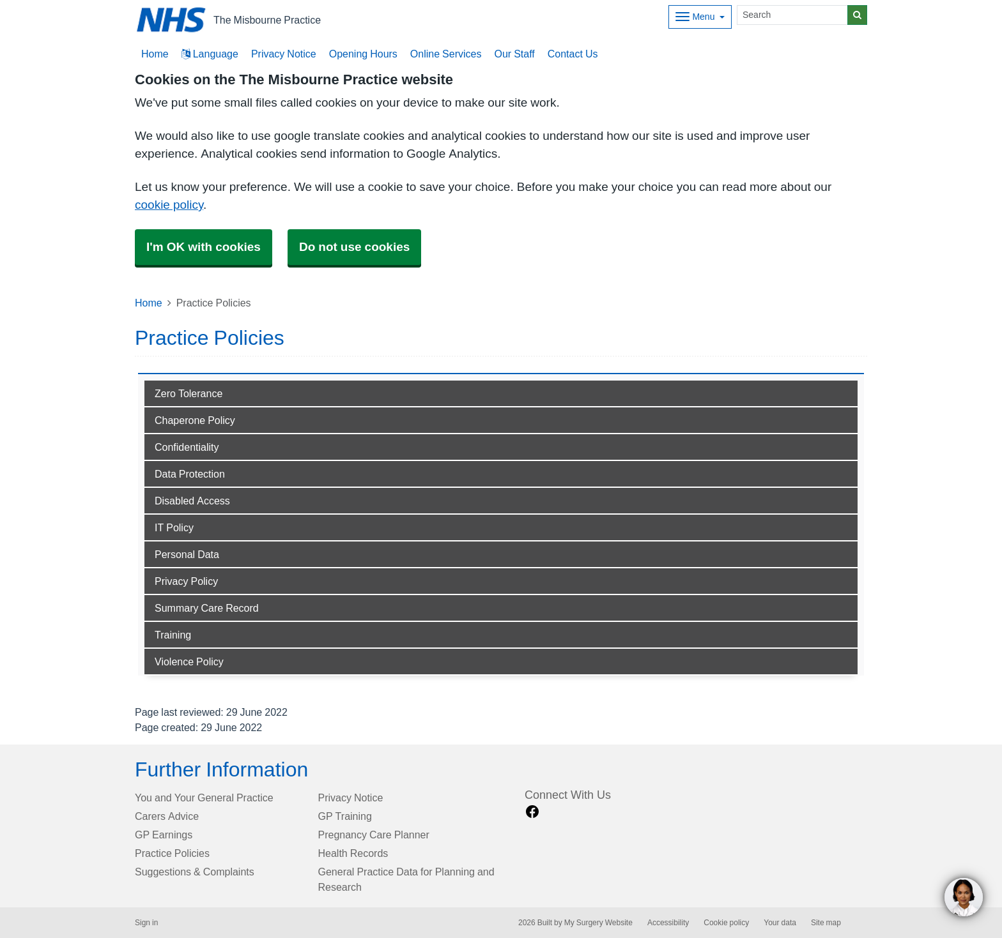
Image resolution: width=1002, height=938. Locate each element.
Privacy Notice (283, 54)
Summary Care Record (207, 608)
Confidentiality (187, 447)
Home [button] (155, 54)
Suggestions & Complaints (194, 871)
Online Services (446, 54)
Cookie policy (726, 923)
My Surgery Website (598, 923)
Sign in (146, 923)
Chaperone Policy (195, 420)
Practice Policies (172, 853)
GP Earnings (163, 834)
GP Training (345, 816)
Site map (826, 923)
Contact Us (573, 54)
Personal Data (187, 554)
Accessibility (668, 923)
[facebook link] (532, 812)
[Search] (792, 15)
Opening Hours (363, 54)
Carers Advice (167, 816)
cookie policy (169, 205)
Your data (780, 923)
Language (209, 54)
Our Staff (514, 54)
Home (148, 303)
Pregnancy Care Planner (373, 834)
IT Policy (174, 527)
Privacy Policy (186, 581)
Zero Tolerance (188, 393)
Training (173, 635)
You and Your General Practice (204, 797)
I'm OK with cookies (203, 247)
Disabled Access (192, 500)
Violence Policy (189, 661)
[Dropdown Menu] (700, 17)
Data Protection (190, 474)
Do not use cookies (354, 247)
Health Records (353, 853)
